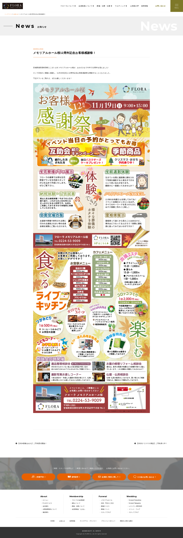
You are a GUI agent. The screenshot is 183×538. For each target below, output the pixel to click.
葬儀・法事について (78, 506)
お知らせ (16, 14)
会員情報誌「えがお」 (79, 509)
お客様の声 (134, 6)
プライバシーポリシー (108, 521)
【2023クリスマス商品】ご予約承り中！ (150, 443)
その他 (145, 477)
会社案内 (45, 506)
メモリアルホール (106, 500)
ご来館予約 (39, 477)
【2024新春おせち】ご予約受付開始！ (31, 443)
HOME (52, 521)
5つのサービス (47, 503)
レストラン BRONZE (135, 506)
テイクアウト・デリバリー (88, 521)
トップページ (8, 14)
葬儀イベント (105, 509)
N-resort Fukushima (135, 500)
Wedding (132, 496)
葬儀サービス (105, 506)
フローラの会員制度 (78, 500)
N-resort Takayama (135, 503)
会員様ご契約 (110, 477)
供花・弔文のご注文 (107, 503)
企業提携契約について (50, 509)
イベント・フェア (134, 509)
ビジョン (45, 500)
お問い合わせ (160, 6)
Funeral (103, 496)
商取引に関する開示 (126, 521)
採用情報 (144, 6)
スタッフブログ (106, 512)
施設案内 (45, 512)
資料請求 (75, 477)
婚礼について (76, 503)
